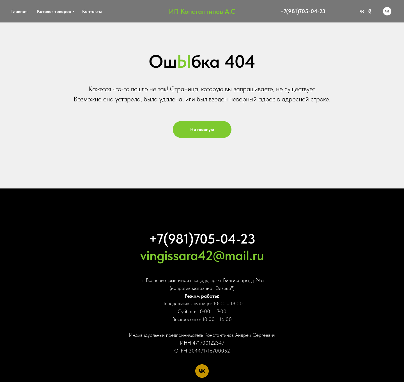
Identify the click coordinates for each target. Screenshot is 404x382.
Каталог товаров (54, 11)
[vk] (387, 11)
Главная (19, 11)
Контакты (92, 11)
